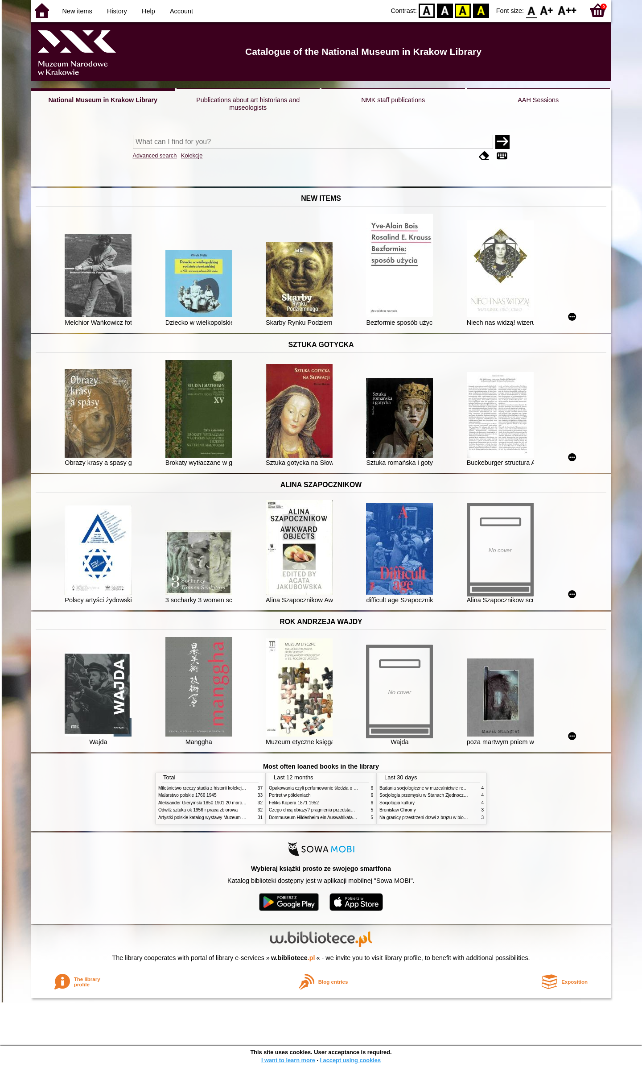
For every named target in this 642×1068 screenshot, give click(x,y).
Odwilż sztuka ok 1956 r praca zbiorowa (198, 809)
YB (463, 10)
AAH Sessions (538, 99)
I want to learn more (288, 1060)
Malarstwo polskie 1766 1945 (187, 795)
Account (181, 11)
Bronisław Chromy (397, 809)
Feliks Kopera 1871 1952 (294, 802)
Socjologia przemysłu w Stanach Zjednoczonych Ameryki (436, 795)
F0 (531, 10)
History (117, 11)
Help (148, 11)
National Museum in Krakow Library (102, 99)
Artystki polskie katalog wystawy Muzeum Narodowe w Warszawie (224, 817)
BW (445, 10)
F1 (547, 10)
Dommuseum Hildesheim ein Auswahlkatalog (314, 817)
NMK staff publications (393, 99)
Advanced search (155, 155)
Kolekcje (191, 155)
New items (77, 11)
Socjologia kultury (397, 802)
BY (481, 10)
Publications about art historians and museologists (248, 103)
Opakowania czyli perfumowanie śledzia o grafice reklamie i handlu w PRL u (344, 788)
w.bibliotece (293, 957)
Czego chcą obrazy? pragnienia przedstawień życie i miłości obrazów (338, 809)
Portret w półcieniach (290, 795)
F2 (567, 10)
